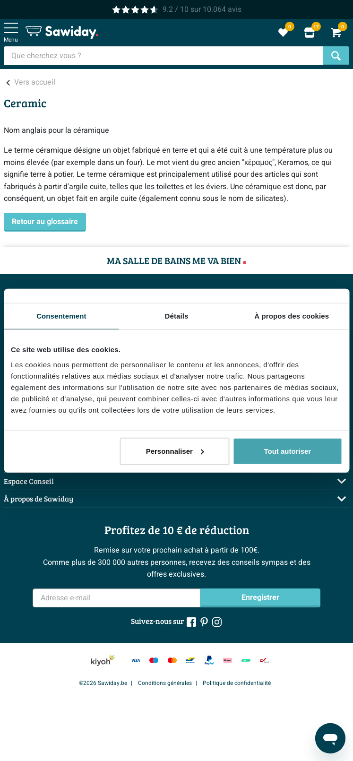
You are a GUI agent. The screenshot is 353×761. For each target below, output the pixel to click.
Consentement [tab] (61, 316)
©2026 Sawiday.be (103, 683)
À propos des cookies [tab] (291, 316)
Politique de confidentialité (237, 683)
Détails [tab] (177, 316)
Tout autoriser (287, 451)
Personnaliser (175, 451)
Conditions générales (165, 683)
